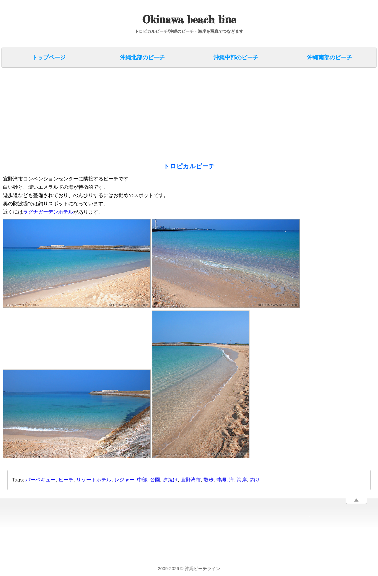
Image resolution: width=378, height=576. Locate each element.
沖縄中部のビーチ (236, 57)
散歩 (208, 480)
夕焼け (170, 480)
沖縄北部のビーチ (142, 57)
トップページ (49, 57)
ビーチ (66, 480)
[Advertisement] (180, 113)
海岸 (242, 480)
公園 (155, 480)
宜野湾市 (191, 480)
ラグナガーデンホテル (48, 212)
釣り (255, 480)
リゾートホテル (93, 480)
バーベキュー (40, 480)
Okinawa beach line (189, 19)
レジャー (124, 480)
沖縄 (221, 480)
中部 (142, 480)
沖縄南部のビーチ (329, 57)
